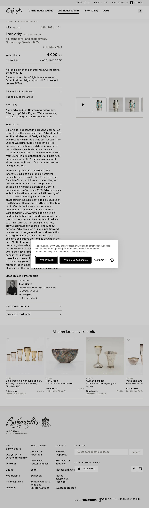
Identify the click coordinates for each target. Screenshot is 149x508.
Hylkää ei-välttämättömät (75, 260)
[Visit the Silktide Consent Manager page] (112, 260)
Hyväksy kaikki (46, 260)
